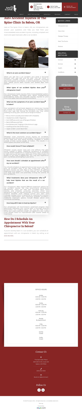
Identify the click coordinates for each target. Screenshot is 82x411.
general (60, 60)
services (60, 64)
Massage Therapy (63, 36)
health (60, 68)
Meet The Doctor (63, 41)
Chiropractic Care (63, 26)
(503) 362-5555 (55, 7)
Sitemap (41, 403)
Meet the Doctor (33, 14)
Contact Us (67, 113)
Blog (76, 14)
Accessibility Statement (52, 400)
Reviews (57, 14)
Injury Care (61, 31)
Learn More (67, 88)
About (21, 14)
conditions (61, 72)
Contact (67, 14)
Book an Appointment (41, 377)
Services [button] (47, 14)
